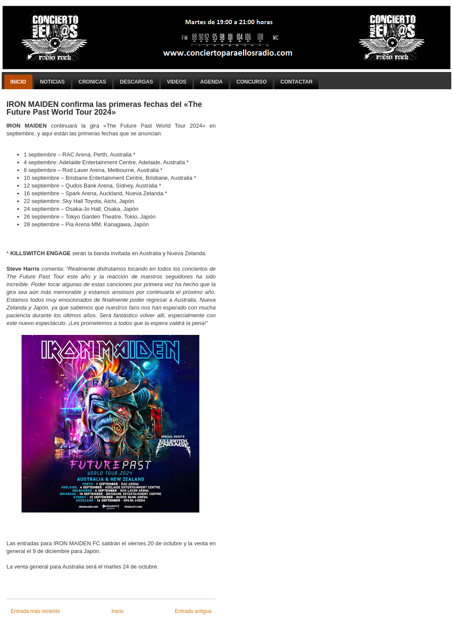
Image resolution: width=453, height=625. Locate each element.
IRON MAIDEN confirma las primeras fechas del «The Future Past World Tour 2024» (104, 108)
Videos (176, 82)
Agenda (211, 82)
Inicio (18, 82)
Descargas (136, 82)
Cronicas (92, 82)
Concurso (251, 82)
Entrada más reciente (35, 611)
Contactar (296, 82)
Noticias (52, 82)
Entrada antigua (193, 611)
